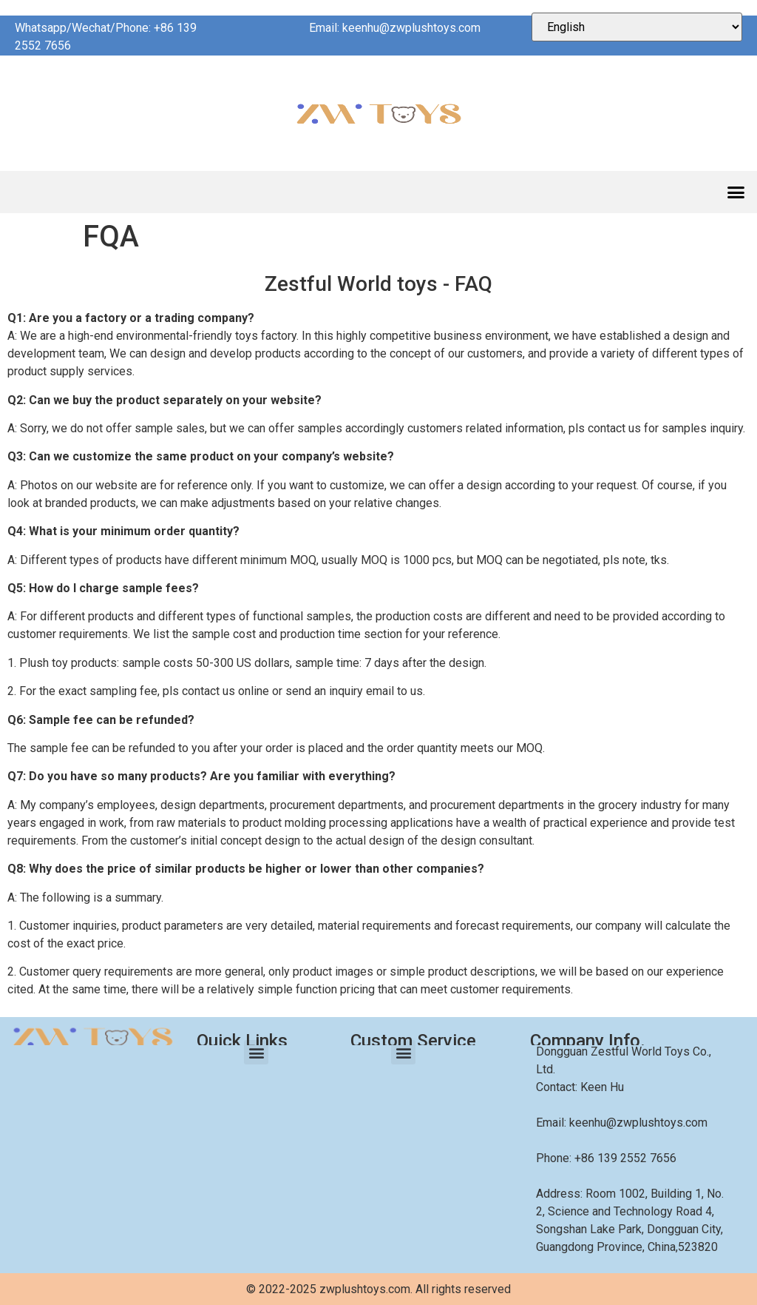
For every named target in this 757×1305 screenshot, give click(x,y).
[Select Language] (637, 27)
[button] (736, 192)
